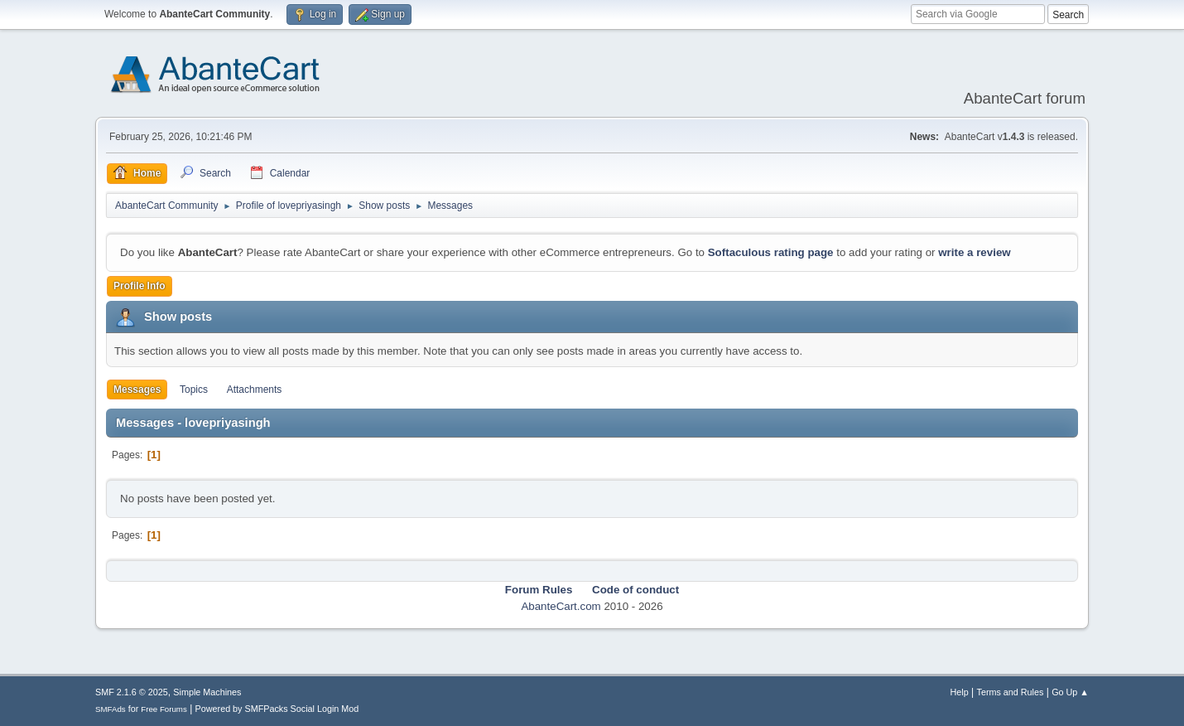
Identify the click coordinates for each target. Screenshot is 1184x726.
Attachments (254, 389)
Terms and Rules (1010, 692)
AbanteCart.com (560, 606)
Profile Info (139, 286)
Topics (194, 389)
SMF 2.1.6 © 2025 (131, 692)
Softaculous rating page (771, 252)
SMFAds (110, 709)
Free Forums (164, 709)
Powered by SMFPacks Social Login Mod (277, 709)
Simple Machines (207, 692)
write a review (974, 252)
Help (960, 692)
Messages (137, 389)
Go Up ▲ (1070, 692)
